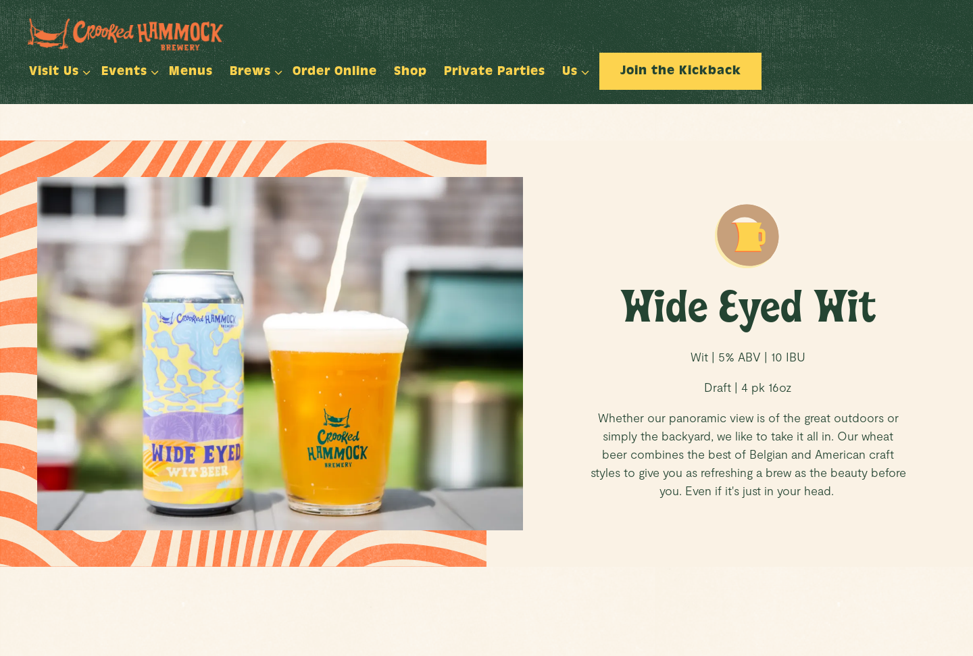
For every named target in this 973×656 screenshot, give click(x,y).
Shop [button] (410, 72)
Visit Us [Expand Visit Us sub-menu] (56, 71)
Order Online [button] (335, 72)
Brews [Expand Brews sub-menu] (253, 71)
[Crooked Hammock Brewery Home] (141, 32)
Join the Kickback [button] (680, 72)
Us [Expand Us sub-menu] (573, 71)
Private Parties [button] (494, 72)
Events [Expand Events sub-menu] (127, 71)
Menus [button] (191, 72)
